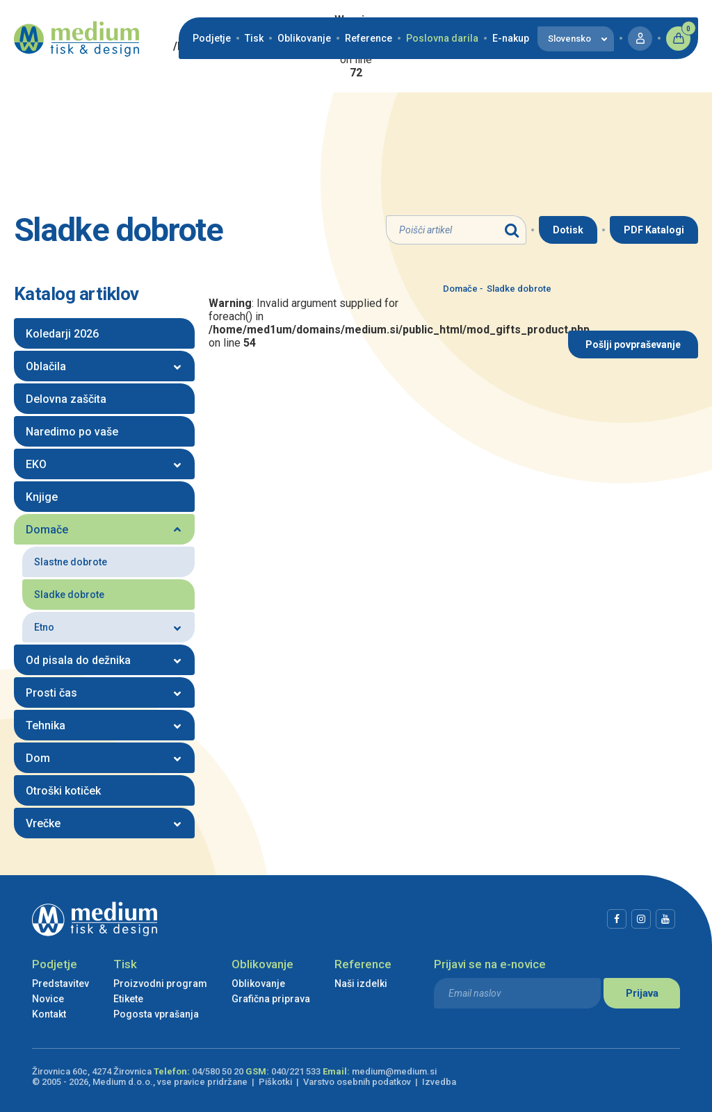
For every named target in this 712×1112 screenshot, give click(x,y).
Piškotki (275, 1082)
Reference (368, 38)
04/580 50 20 (217, 1071)
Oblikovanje (304, 38)
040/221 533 (296, 1071)
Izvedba (439, 1082)
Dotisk (568, 229)
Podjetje (212, 38)
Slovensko (569, 38)
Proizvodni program (160, 983)
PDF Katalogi (654, 229)
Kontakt (49, 1014)
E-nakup (510, 38)
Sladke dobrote (515, 288)
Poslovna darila (442, 38)
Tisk (254, 38)
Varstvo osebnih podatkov (357, 1082)
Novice (48, 998)
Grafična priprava (271, 998)
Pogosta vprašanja (156, 1014)
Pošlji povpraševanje (633, 344)
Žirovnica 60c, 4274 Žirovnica (92, 1071)
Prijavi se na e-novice (490, 964)
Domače (460, 288)
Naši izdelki (360, 983)
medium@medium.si (394, 1071)
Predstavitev (60, 983)
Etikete (128, 998)
